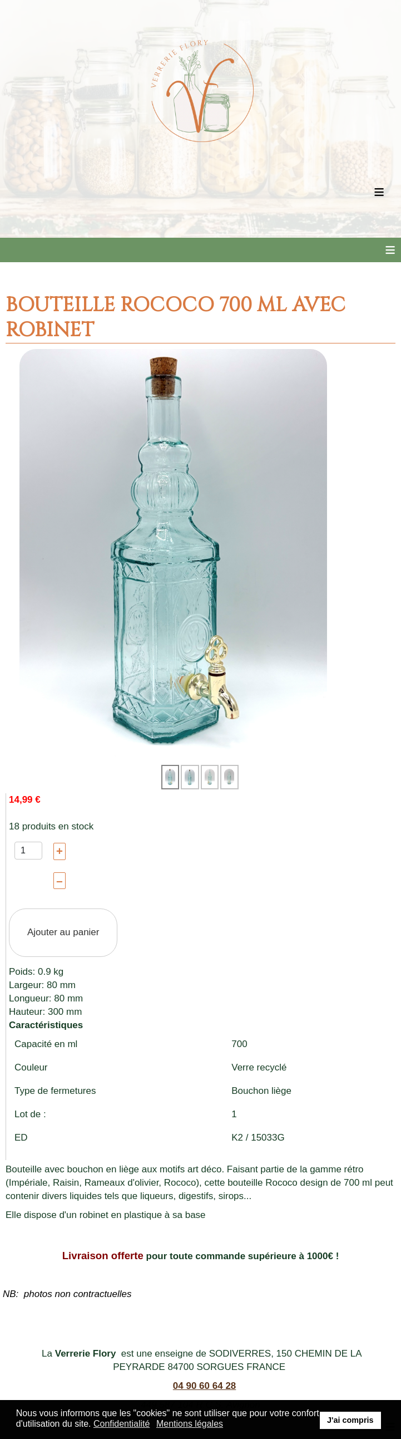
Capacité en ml (45, 1044)
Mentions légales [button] (189, 1423)
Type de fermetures (55, 1091)
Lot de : (30, 1114)
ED (21, 1137)
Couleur (31, 1067)
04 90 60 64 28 (204, 1386)
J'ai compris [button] (350, 1420)
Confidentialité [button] (121, 1423)
